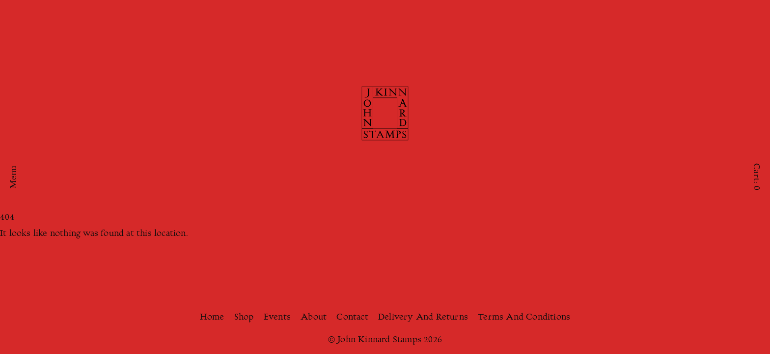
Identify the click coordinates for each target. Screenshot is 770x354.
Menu (14, 177)
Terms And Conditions (524, 317)
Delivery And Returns (423, 317)
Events (277, 317)
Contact (352, 317)
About (314, 317)
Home (212, 317)
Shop (244, 317)
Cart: (755, 176)
